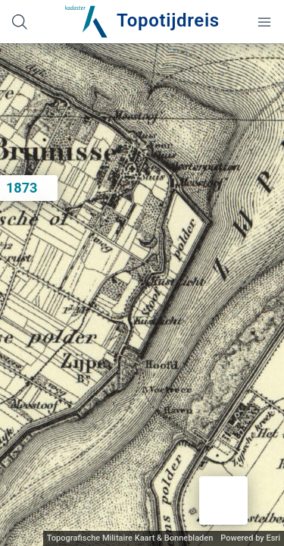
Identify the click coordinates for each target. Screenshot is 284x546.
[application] (142, 294)
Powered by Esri (250, 538)
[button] (223, 500)
